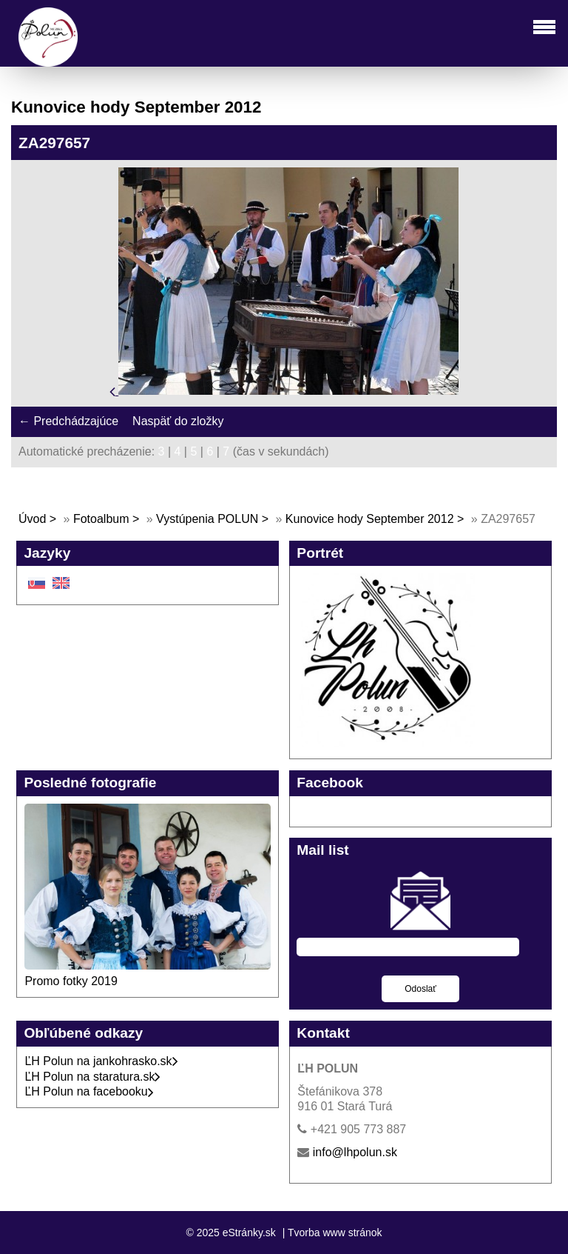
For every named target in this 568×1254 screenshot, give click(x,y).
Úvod (32, 519)
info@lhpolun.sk (355, 1152)
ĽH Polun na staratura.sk (92, 1076)
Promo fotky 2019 (70, 981)
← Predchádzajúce (68, 421)
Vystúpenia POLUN (207, 519)
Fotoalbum (101, 519)
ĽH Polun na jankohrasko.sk (101, 1061)
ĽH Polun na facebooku (88, 1091)
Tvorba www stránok (335, 1232)
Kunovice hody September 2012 (369, 519)
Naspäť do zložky (177, 421)
